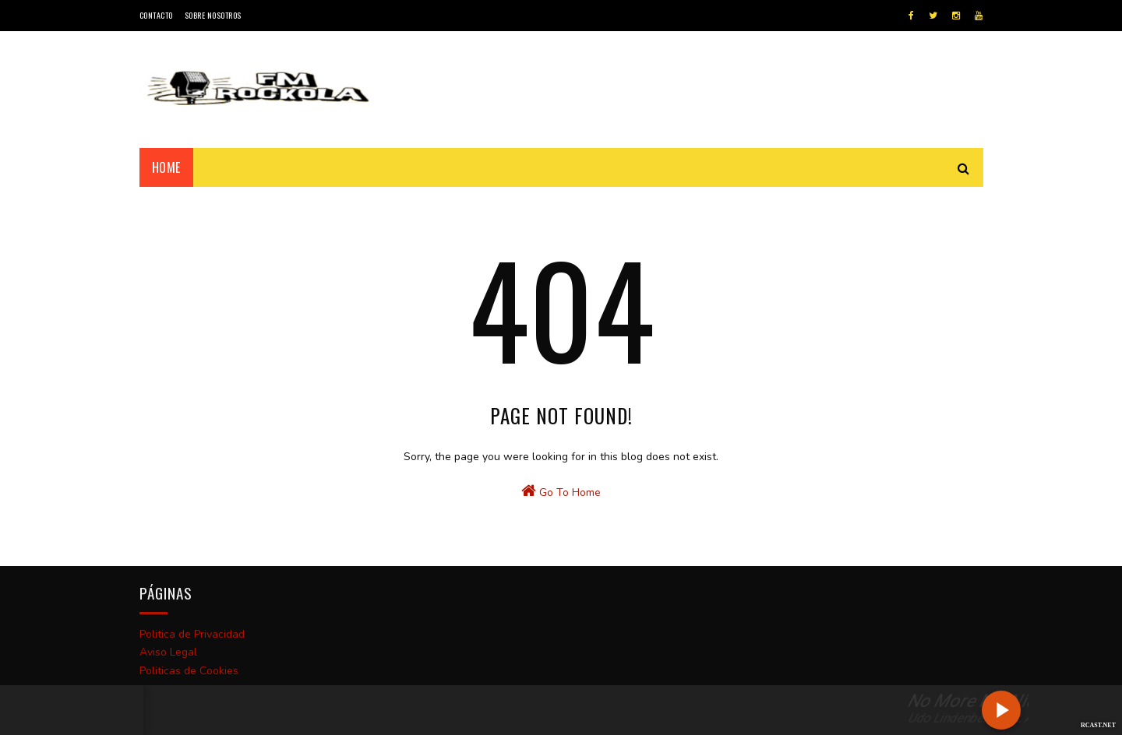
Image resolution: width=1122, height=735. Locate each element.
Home (166, 167)
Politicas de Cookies (188, 670)
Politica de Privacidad (192, 634)
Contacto (156, 15)
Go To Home (561, 491)
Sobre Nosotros (213, 15)
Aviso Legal (168, 652)
